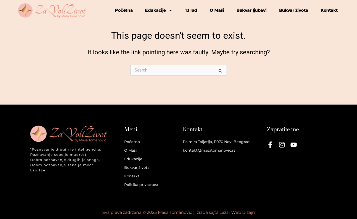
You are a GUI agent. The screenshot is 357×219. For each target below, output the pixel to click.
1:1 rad (191, 10)
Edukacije (159, 10)
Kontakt (329, 10)
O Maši (217, 10)
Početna (124, 10)
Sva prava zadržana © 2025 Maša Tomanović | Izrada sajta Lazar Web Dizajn (178, 212)
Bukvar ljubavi (251, 10)
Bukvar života (293, 10)
